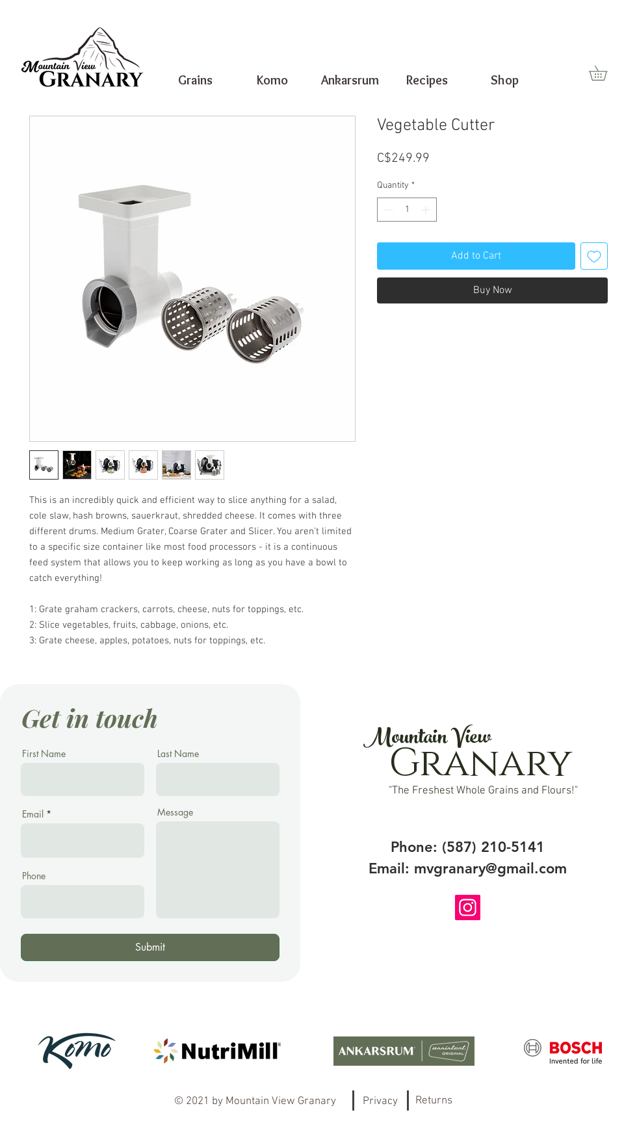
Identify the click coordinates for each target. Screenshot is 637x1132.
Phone (34, 876)
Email (33, 814)
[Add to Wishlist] (594, 256)
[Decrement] (387, 209)
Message (175, 812)
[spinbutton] (407, 209)
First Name (44, 753)
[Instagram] (467, 907)
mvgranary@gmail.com (490, 868)
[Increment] (427, 209)
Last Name (178, 753)
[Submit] (150, 947)
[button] (605, 73)
